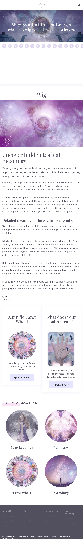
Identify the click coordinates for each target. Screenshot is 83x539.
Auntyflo (11, 536)
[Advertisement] (41, 412)
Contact (5, 526)
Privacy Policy (9, 521)
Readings (69, 518)
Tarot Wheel (28, 521)
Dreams (47, 521)
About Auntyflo (9, 516)
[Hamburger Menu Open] (4, 5)
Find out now (61, 384)
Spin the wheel (22, 377)
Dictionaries (49, 516)
